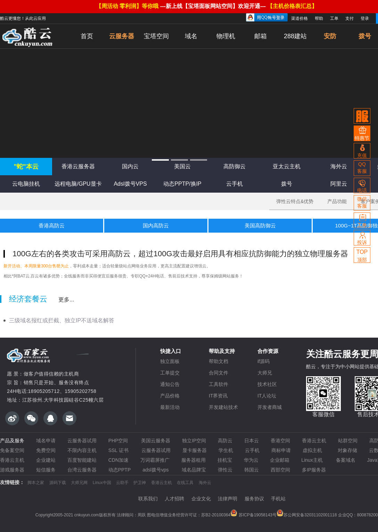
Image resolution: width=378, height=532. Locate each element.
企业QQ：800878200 (358, 515)
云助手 (122, 482)
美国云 (182, 166)
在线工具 (185, 482)
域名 (191, 36)
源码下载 (57, 482)
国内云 (130, 166)
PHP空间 (119, 440)
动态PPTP (119, 470)
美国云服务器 (155, 440)
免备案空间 (12, 450)
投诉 (362, 237)
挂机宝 (224, 460)
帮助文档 (218, 361)
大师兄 (264, 373)
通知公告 (170, 384)
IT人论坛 (266, 395)
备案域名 (345, 460)
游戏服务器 (12, 470)
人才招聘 (174, 498)
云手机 (234, 184)
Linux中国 (102, 482)
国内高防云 (156, 225)
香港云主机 (314, 440)
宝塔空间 (156, 36)
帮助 (319, 18)
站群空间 (348, 440)
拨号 (286, 184)
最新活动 (170, 407)
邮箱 (260, 36)
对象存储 (347, 450)
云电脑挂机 (26, 184)
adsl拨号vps (156, 470)
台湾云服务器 (82, 470)
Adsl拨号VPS (130, 184)
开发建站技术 (223, 407)
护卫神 (139, 482)
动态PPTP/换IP (182, 184)
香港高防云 (52, 225)
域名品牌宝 (194, 470)
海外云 (338, 166)
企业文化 (201, 498)
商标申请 (281, 450)
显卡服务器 (194, 450)
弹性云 (225, 470)
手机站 (278, 498)
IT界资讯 (218, 395)
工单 (334, 18)
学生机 (226, 450)
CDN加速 (118, 460)
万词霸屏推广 (155, 460)
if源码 (263, 361)
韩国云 (251, 470)
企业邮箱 (279, 460)
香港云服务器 (78, 166)
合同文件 (218, 373)
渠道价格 (299, 18)
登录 (365, 18)
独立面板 (170, 361)
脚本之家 (35, 482)
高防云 (225, 440)
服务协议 (254, 498)
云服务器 (121, 36)
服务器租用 (193, 460)
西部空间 (280, 470)
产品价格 (170, 395)
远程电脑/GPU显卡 (78, 184)
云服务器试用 (82, 440)
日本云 (251, 440)
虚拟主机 (314, 450)
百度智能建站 (82, 460)
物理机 (225, 36)
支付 (349, 18)
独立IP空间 (194, 440)
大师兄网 (79, 482)
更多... (66, 300)
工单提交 (170, 373)
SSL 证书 (119, 450)
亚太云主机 (287, 166)
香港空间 (280, 440)
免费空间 (46, 450)
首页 (87, 36)
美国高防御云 (260, 225)
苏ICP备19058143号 (253, 515)
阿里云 (338, 184)
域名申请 (46, 440)
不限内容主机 (82, 450)
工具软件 (218, 384)
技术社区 (267, 384)
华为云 (251, 460)
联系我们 (148, 498)
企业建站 (46, 460)
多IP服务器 (314, 470)
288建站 (295, 36)
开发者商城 (269, 407)
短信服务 (46, 470)
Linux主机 (312, 460)
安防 (330, 36)
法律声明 (227, 498)
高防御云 (234, 166)
